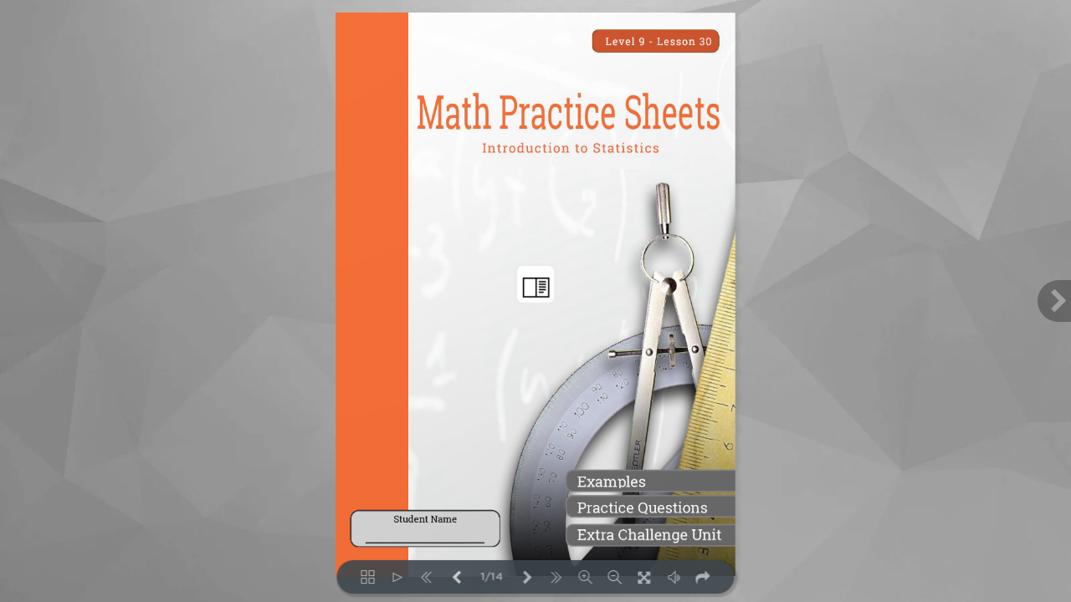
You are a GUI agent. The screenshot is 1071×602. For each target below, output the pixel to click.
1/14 (491, 577)
